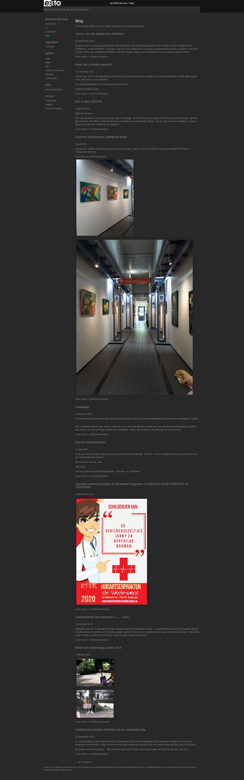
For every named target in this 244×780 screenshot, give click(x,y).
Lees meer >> (82, 56)
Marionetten (51, 78)
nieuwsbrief (138, 26)
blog (47, 35)
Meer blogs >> (85, 762)
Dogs (47, 58)
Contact (50, 96)
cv (46, 27)
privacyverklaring (53, 108)
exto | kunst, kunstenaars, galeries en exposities (53, 3)
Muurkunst (50, 24)
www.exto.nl (72, 767)
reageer (49, 104)
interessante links (53, 89)
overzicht (49, 46)
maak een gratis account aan (74, 9)
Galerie (49, 53)
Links (48, 84)
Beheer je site (50, 9)
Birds (47, 62)
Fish (47, 66)
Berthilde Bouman (118, 3)
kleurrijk (49, 74)
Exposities (51, 42)
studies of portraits (54, 70)
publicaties (50, 31)
